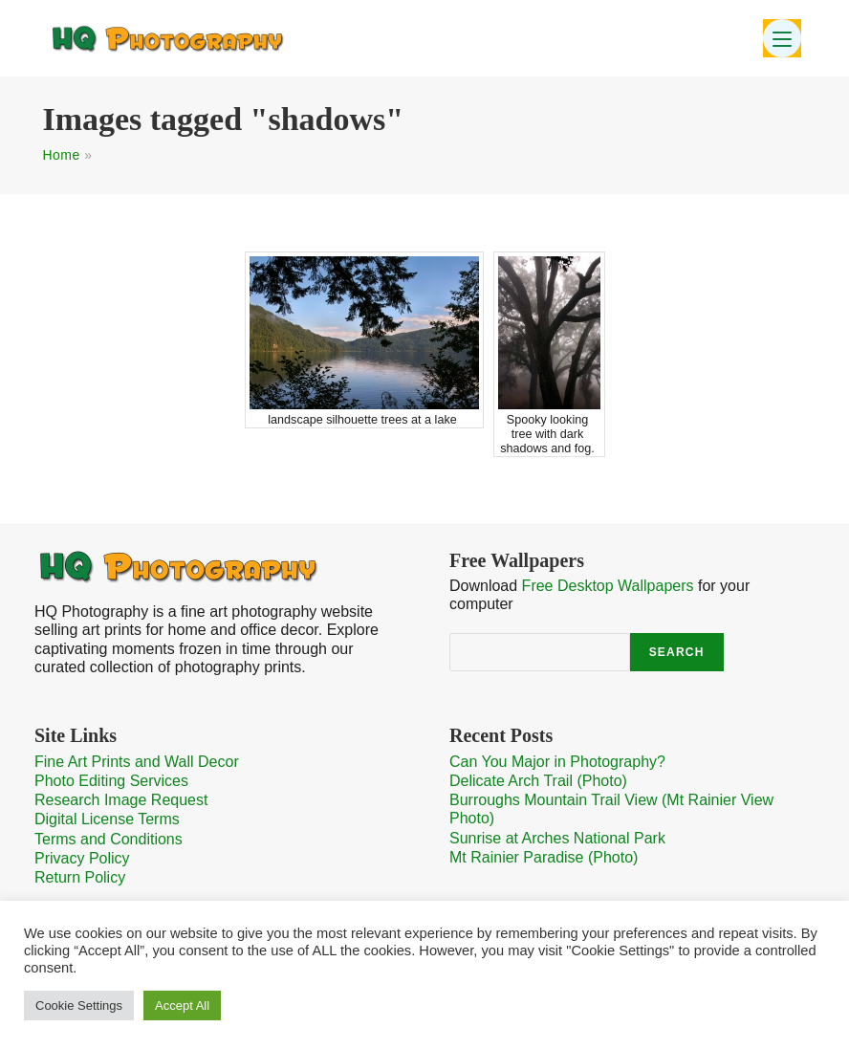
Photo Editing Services (111, 781)
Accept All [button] (182, 1005)
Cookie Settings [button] (78, 1005)
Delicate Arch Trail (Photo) (538, 781)
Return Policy (79, 877)
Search (677, 652)
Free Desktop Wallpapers (608, 586)
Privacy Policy (82, 858)
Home (60, 155)
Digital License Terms (107, 819)
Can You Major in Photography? (557, 762)
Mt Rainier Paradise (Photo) (543, 857)
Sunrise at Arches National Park (557, 838)
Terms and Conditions (108, 839)
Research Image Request (120, 800)
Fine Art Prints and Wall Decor (136, 762)
